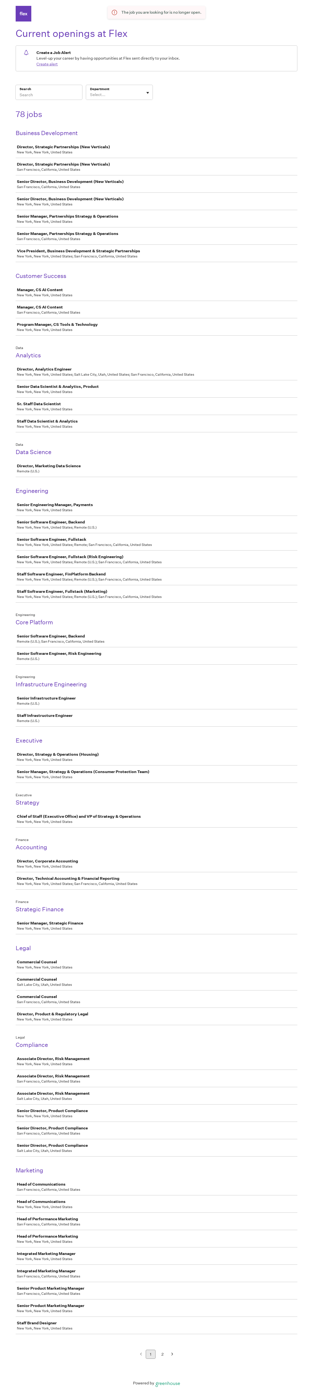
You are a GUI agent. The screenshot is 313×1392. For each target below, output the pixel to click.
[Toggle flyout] (148, 93)
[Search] (49, 95)
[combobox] (90, 94)
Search (25, 89)
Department (99, 89)
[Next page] (172, 1354)
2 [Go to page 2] (162, 1354)
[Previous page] (141, 1354)
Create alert (47, 64)
